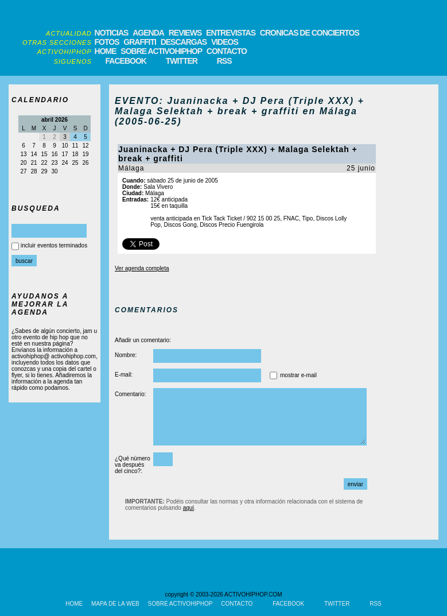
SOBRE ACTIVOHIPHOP (161, 51)
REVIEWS (185, 32)
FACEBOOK (126, 60)
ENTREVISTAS (230, 32)
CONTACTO (227, 51)
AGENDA (148, 32)
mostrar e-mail (298, 375)
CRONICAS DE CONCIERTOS (309, 32)
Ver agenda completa (142, 268)
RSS (224, 60)
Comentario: (130, 394)
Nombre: (126, 355)
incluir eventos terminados (54, 245)
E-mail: (124, 374)
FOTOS (107, 42)
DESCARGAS (184, 42)
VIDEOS (224, 42)
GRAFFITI (139, 42)
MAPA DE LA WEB (115, 603)
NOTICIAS (112, 32)
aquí (188, 508)
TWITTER (181, 60)
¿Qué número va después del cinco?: (132, 464)
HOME (105, 51)
